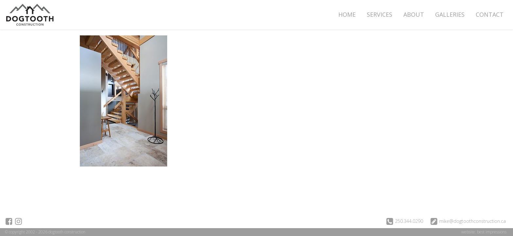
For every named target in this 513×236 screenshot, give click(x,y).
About (413, 14)
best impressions (491, 232)
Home (347, 14)
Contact (490, 14)
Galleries (450, 14)
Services (379, 14)
